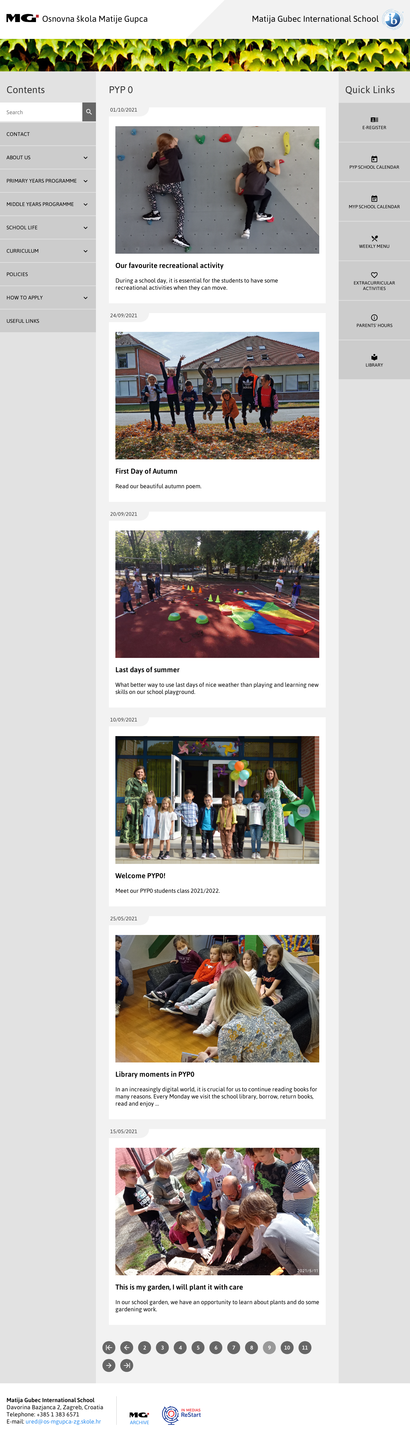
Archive (139, 1419)
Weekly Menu (374, 241)
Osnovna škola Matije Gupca (77, 18)
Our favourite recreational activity (169, 265)
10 (287, 1347)
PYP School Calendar (374, 162)
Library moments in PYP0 (154, 1074)
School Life (22, 227)
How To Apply (24, 297)
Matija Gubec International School (328, 18)
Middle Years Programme (40, 204)
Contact (18, 134)
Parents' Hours (374, 320)
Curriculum (22, 251)
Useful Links (22, 321)
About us (18, 157)
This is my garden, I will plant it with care (179, 1286)
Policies (17, 274)
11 (305, 1347)
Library (374, 360)
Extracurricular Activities (374, 280)
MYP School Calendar (374, 201)
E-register (374, 122)
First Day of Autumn (146, 471)
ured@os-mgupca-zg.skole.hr (63, 1421)
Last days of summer (147, 669)
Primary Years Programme (41, 180)
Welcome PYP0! (140, 875)
